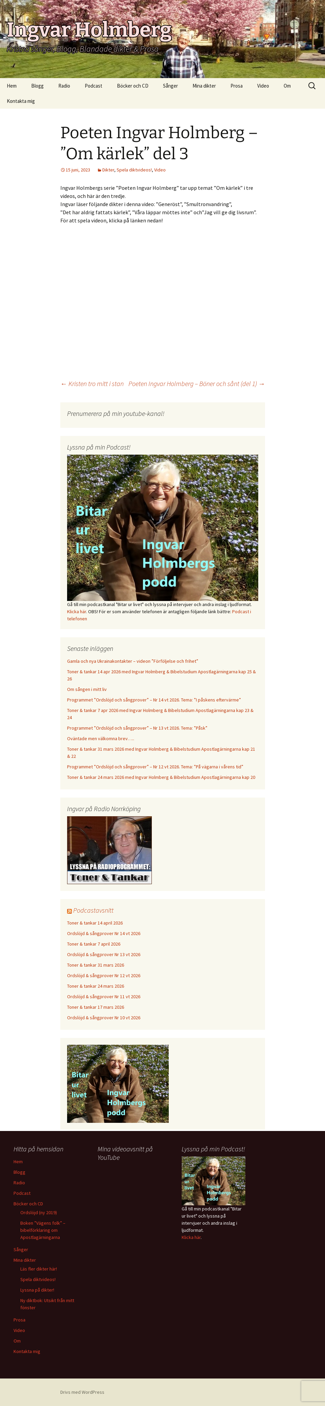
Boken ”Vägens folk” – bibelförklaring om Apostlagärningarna (42, 1230)
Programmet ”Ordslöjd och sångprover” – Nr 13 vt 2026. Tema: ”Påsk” (137, 728)
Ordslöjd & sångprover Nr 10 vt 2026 (103, 1018)
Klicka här (76, 611)
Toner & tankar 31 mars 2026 (95, 965)
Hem (12, 86)
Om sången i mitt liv (87, 689)
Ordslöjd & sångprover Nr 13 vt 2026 (103, 954)
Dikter (108, 170)
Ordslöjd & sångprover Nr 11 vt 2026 (103, 996)
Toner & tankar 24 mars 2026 (95, 986)
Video (263, 86)
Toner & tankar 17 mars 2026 (95, 1007)
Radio (64, 86)
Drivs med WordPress (82, 1392)
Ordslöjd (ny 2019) (38, 1212)
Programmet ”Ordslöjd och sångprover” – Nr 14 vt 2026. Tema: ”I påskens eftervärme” (154, 700)
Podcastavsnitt (93, 910)
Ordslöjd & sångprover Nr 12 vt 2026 (103, 975)
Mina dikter (204, 86)
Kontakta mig (21, 101)
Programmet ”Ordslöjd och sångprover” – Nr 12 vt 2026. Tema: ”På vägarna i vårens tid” (155, 767)
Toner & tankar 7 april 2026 (93, 944)
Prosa (236, 86)
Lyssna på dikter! (37, 1290)
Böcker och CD (132, 86)
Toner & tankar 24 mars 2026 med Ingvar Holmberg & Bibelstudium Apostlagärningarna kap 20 (161, 777)
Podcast (93, 86)
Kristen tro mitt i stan (92, 383)
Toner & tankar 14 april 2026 (95, 923)
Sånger (170, 86)
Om (287, 86)
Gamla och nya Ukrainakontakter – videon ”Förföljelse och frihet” (132, 661)
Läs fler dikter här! (38, 1269)
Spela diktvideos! (134, 170)
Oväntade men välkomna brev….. (100, 738)
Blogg (37, 86)
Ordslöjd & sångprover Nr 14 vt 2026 (103, 933)
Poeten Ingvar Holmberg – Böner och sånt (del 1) (196, 383)
